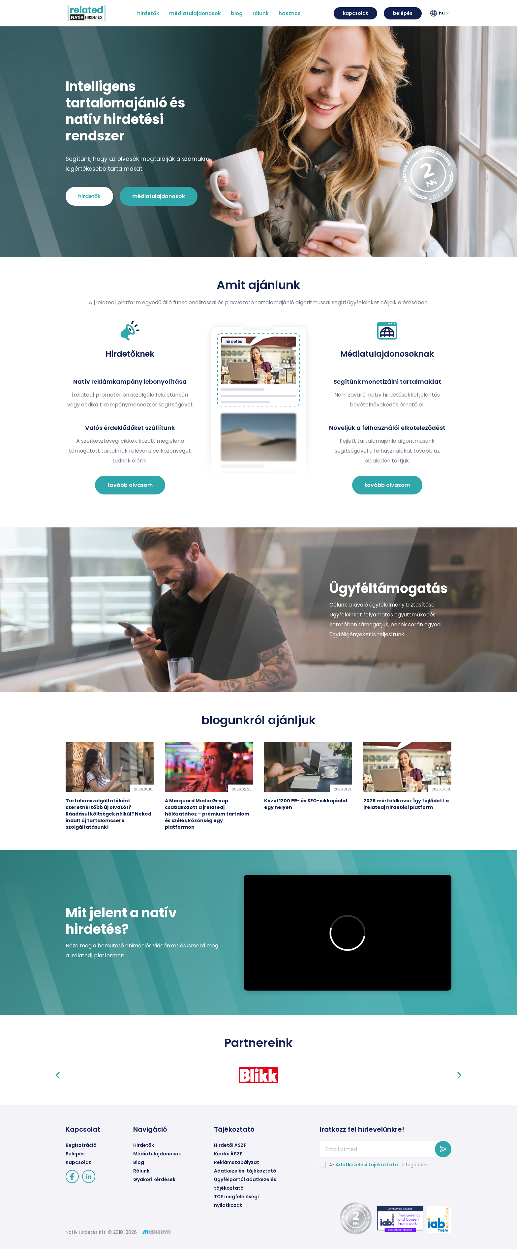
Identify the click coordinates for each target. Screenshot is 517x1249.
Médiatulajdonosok (157, 1153)
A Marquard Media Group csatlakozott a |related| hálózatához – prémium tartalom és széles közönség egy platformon (207, 813)
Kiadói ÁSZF (228, 1153)
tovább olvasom (130, 485)
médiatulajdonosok (158, 196)
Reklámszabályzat (236, 1162)
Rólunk (141, 1171)
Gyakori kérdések (154, 1179)
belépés (402, 13)
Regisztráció (81, 1145)
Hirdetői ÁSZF (230, 1145)
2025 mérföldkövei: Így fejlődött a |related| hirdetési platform (406, 804)
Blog (138, 1162)
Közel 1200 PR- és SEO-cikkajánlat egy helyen (306, 804)
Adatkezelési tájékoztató (245, 1171)
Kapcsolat (78, 1162)
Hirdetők (143, 1145)
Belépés (75, 1153)
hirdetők (89, 196)
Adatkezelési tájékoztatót (368, 1164)
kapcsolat (355, 13)
